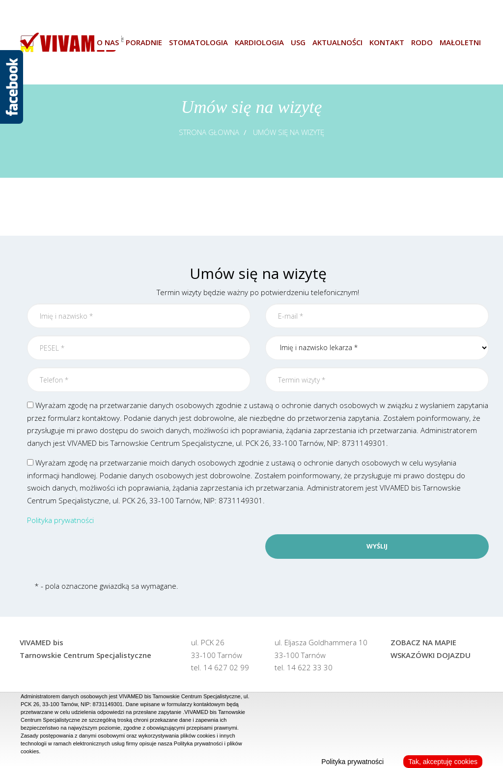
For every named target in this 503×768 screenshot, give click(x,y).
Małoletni (460, 42)
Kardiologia (259, 42)
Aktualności (337, 42)
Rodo (422, 42)
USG (298, 42)
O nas (108, 42)
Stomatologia (198, 42)
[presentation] (101, 553)
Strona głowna (209, 132)
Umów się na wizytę (288, 132)
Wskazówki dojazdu (431, 655)
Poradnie (144, 42)
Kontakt (386, 42)
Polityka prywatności (60, 520)
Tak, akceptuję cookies (442, 762)
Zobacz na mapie (423, 642)
